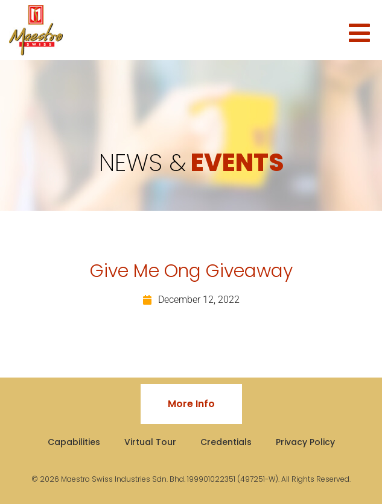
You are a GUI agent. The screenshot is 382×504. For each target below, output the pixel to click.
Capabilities (74, 442)
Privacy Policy (305, 442)
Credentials (226, 442)
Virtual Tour (150, 442)
